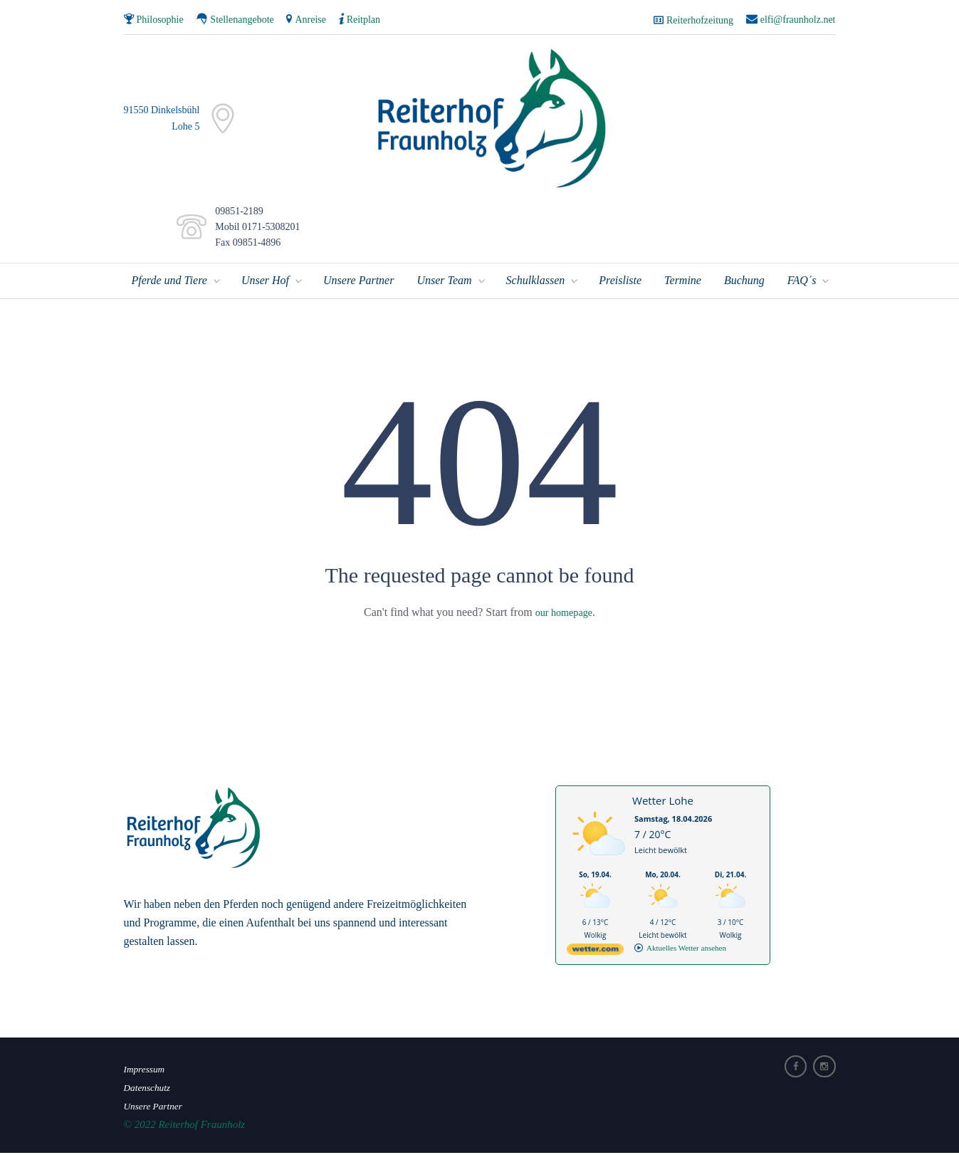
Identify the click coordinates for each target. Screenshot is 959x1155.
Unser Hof (265, 282)
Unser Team (443, 282)
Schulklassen (535, 282)
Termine (682, 282)
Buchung (744, 282)
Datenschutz (150, 1089)
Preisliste (620, 282)
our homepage (563, 614)
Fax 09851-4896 (245, 244)
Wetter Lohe (662, 802)
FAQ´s (802, 282)
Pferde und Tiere (169, 282)
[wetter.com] (595, 953)
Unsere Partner (358, 282)
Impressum (147, 1071)
